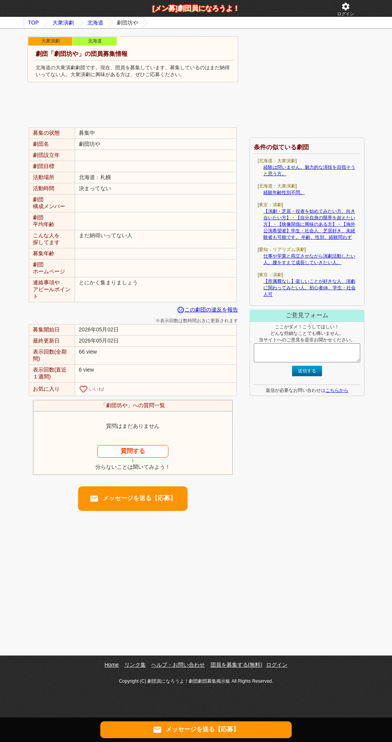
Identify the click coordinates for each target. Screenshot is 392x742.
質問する (133, 451)
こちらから (336, 390)
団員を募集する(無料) (236, 665)
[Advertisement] (133, 105)
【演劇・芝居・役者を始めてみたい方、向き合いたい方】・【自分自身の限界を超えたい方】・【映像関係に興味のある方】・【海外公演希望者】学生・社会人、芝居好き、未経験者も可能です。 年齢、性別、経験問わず (309, 224)
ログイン (345, 9)
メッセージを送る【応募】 (133, 498)
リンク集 (135, 665)
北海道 (95, 23)
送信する (307, 370)
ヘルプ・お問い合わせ (178, 665)
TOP (33, 23)
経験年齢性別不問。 (284, 192)
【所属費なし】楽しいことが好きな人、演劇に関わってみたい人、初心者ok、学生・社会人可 (309, 288)
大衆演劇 (63, 23)
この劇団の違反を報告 (207, 310)
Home (112, 665)
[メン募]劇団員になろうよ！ (196, 8)
